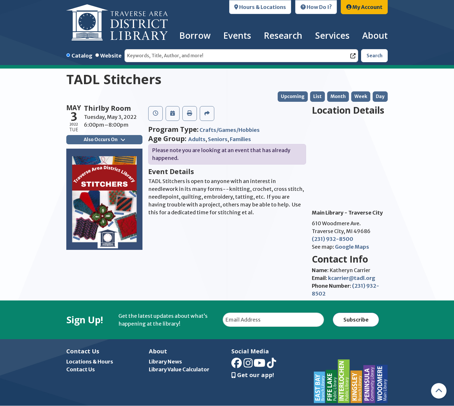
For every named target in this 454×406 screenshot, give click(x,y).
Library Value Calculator (179, 369)
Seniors (218, 139)
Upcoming (293, 96)
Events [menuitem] (237, 35)
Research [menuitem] (283, 35)
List (317, 96)
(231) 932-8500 (332, 239)
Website (111, 55)
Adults (197, 139)
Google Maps (352, 246)
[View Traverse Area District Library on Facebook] (236, 364)
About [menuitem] (375, 35)
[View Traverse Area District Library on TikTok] (271, 364)
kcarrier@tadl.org (351, 278)
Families (240, 139)
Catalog (82, 55)
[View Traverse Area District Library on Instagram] (248, 364)
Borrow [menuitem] (194, 35)
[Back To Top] (439, 391)
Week (360, 96)
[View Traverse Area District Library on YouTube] (260, 364)
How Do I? (316, 7)
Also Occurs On (104, 139)
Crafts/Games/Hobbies (229, 130)
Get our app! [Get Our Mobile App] (252, 375)
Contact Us (80, 369)
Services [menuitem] (332, 35)
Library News (165, 361)
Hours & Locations (260, 7)
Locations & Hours (89, 361)
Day (380, 96)
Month (338, 96)
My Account (364, 7)
